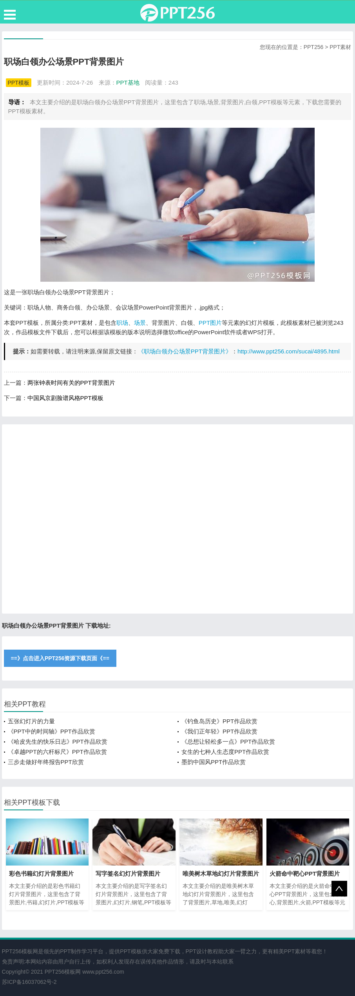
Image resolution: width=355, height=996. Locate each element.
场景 (140, 322)
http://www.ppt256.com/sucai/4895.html (288, 351)
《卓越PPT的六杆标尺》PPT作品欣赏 (57, 751)
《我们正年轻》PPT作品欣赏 (219, 731)
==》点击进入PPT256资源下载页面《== (60, 658)
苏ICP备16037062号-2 (29, 982)
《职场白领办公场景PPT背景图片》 (185, 351)
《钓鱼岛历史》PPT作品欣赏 (219, 721)
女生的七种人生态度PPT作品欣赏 (225, 751)
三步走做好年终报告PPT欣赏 (46, 762)
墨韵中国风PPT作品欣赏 (213, 762)
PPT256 (314, 47)
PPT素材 (340, 47)
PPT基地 (127, 82)
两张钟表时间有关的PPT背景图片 (71, 382)
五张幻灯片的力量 (31, 721)
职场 (122, 322)
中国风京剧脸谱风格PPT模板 (65, 398)
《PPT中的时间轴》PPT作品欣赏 (51, 731)
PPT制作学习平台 (81, 951)
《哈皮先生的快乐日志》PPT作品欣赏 (57, 741)
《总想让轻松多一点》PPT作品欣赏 (228, 741)
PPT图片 (210, 322)
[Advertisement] (177, 519)
